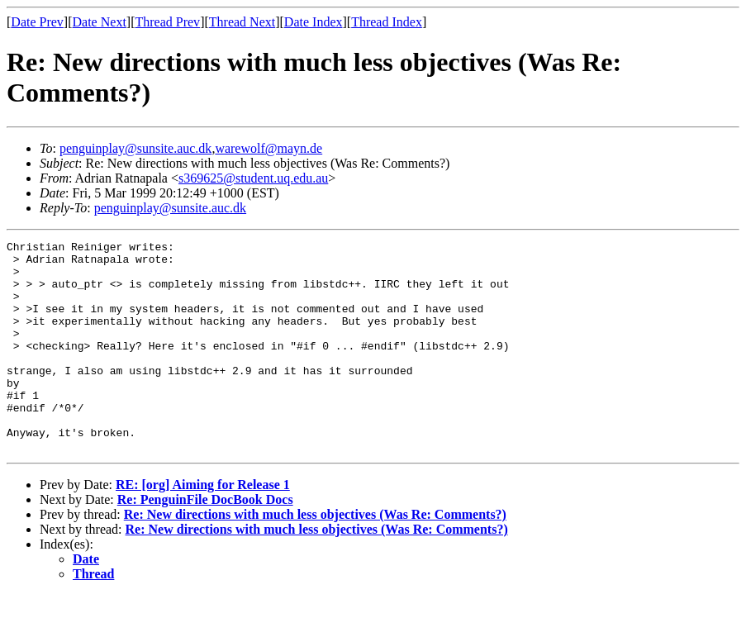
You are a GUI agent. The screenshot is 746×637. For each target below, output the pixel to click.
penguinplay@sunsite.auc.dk (135, 148)
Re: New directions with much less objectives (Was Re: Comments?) (315, 556)
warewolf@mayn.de (268, 148)
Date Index (313, 22)
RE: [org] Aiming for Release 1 (203, 527)
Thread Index (386, 22)
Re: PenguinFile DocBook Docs (205, 542)
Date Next (99, 22)
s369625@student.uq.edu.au (253, 178)
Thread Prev (167, 22)
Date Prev (37, 22)
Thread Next (242, 22)
